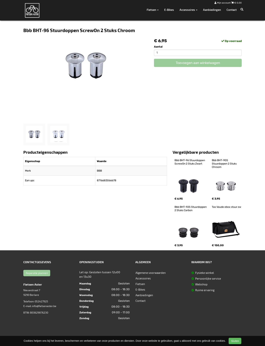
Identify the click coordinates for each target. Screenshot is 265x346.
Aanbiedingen (212, 9)
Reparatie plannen (37, 273)
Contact (232, 9)
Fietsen (140, 284)
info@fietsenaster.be (44, 306)
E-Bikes (169, 9)
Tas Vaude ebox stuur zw (226, 207)
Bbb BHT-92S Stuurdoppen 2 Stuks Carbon (190, 208)
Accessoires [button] (188, 9)
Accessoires (143, 278)
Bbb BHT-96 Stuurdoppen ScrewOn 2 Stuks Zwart (189, 162)
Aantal (158, 46)
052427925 (41, 301)
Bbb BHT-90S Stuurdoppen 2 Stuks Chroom (224, 164)
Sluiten (235, 340)
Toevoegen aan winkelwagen (198, 63)
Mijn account (222, 2)
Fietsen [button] (153, 9)
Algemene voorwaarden (150, 272)
